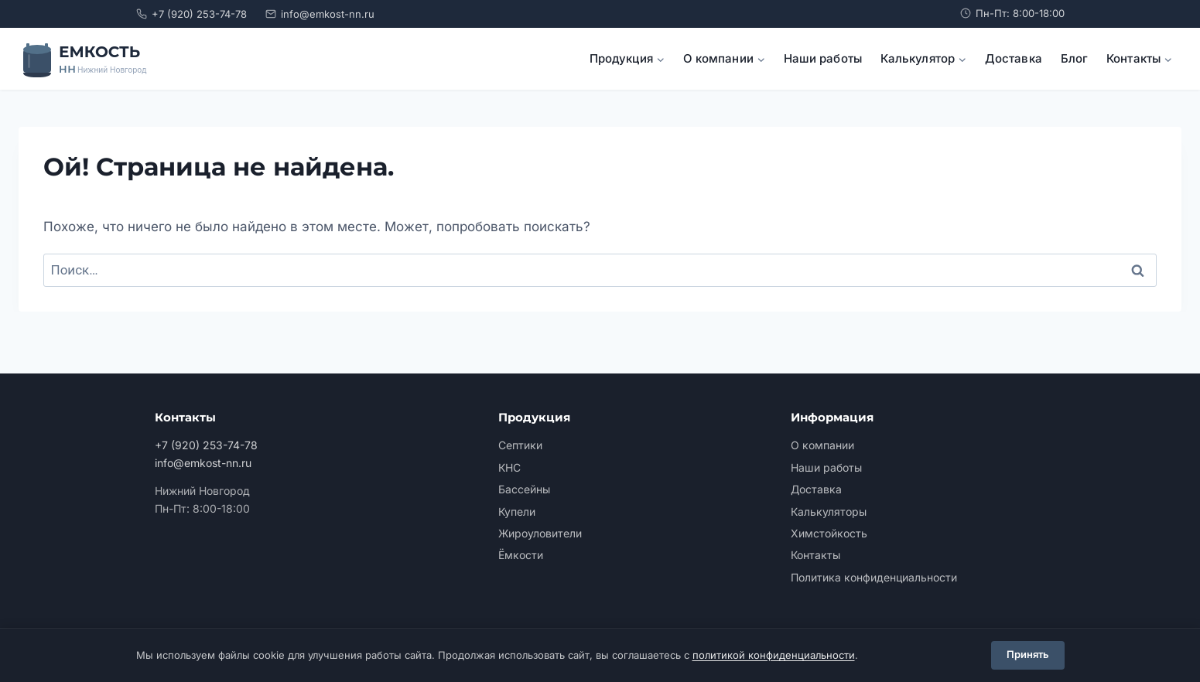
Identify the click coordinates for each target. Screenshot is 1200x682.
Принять (1028, 655)
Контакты (815, 554)
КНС (509, 467)
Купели (516, 511)
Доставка (1013, 58)
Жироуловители (540, 533)
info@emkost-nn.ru (319, 14)
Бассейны (524, 489)
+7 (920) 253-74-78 (191, 14)
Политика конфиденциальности (874, 577)
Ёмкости (520, 554)
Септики (520, 445)
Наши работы (823, 58)
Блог (1074, 58)
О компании (822, 445)
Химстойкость (829, 533)
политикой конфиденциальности (773, 655)
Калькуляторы (829, 511)
